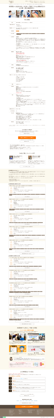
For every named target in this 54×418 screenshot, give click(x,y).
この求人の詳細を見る (27, 196)
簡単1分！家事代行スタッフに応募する (27, 137)
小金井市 (26, 400)
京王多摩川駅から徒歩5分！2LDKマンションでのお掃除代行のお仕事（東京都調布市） (22, 270)
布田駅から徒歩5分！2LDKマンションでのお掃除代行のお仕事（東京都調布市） (21, 240)
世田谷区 (18, 400)
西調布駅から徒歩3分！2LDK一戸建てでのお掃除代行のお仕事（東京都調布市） (21, 296)
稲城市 (32, 400)
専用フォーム (22, 378)
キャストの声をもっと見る (26, 166)
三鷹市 (21, 400)
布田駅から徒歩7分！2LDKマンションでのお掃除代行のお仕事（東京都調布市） (21, 226)
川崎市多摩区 (35, 400)
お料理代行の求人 (30, 412)
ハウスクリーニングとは (22, 412)
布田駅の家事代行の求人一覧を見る (26, 253)
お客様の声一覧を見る (27, 133)
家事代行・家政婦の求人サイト (11, 1)
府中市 (23, 400)
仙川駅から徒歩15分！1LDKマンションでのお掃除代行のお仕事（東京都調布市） (21, 309)
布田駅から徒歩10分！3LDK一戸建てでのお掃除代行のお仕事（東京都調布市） (21, 185)
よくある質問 (31, 2)
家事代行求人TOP (26, 141)
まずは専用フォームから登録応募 (27, 406)
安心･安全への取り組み (42, 2)
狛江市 (29, 400)
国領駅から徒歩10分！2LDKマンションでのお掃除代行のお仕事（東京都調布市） (21, 199)
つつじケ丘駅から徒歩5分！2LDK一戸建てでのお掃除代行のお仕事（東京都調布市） (21, 257)
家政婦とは (20, 413)
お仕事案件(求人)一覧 (36, 2)
